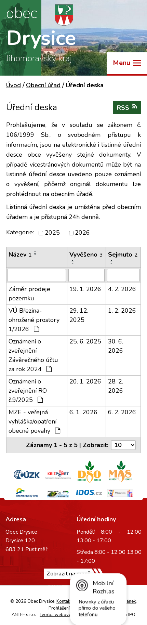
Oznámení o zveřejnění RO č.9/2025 (28, 390)
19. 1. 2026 (85, 289)
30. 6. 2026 (115, 346)
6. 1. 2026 (83, 412)
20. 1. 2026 (85, 381)
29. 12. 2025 (78, 315)
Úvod (13, 85)
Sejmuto (123, 254)
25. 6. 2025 (85, 341)
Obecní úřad (43, 85)
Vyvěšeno (86, 254)
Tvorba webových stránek (65, 615)
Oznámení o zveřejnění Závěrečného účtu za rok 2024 (33, 355)
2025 (52, 233)
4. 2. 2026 (122, 289)
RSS (127, 107)
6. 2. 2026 (122, 412)
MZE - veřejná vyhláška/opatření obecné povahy (34, 421)
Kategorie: (20, 232)
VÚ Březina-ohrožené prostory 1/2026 (34, 320)
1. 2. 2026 (122, 311)
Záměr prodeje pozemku (29, 293)
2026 (82, 233)
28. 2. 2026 (115, 386)
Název (20, 254)
